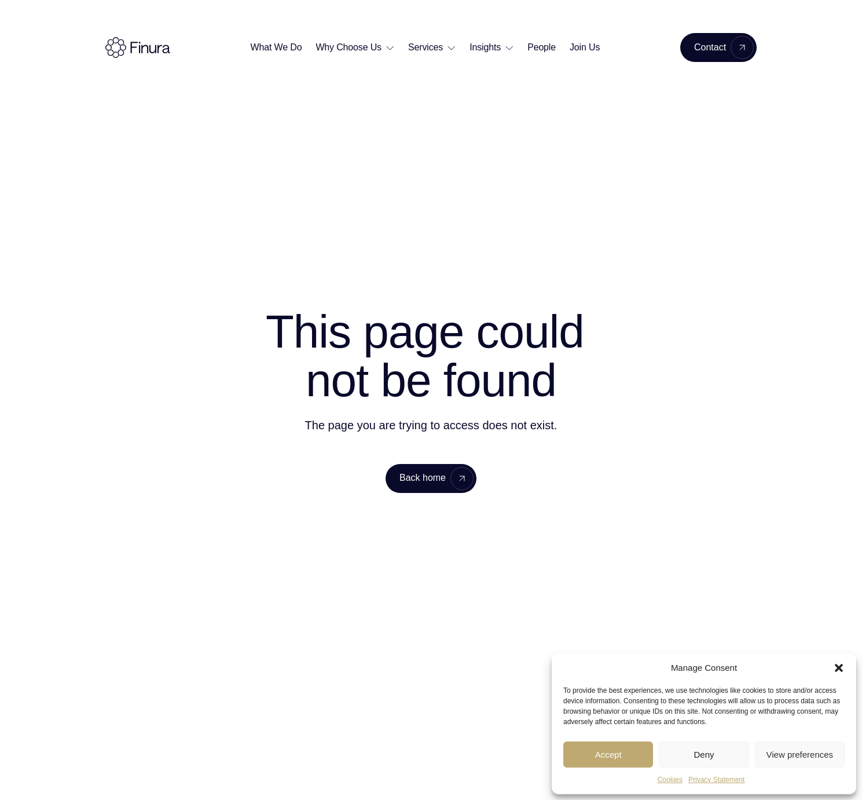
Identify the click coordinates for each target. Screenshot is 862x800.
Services (425, 47)
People (541, 47)
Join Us (585, 47)
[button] (839, 668)
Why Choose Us (349, 47)
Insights (485, 47)
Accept (608, 754)
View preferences (800, 754)
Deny (704, 754)
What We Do (276, 47)
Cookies (670, 780)
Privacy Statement (716, 780)
